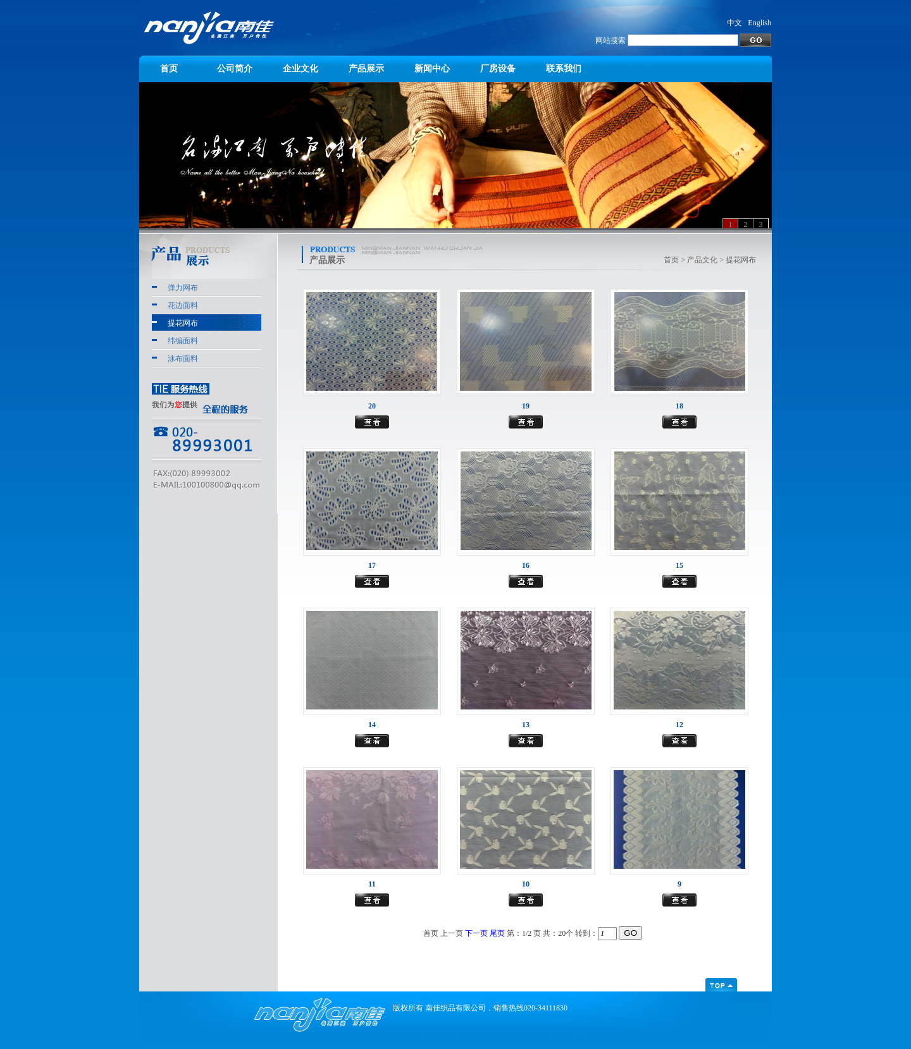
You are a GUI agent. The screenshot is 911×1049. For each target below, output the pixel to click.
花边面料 (183, 305)
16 (526, 565)
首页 (169, 68)
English (759, 22)
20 (372, 406)
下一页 (476, 933)
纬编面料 (183, 340)
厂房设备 (498, 68)
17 (372, 565)
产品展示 (366, 68)
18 (679, 406)
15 (679, 565)
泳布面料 (183, 358)
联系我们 (563, 68)
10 (526, 884)
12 (679, 724)
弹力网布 (183, 287)
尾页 (497, 933)
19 (526, 406)
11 (371, 884)
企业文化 (300, 68)
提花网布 (183, 323)
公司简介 (234, 68)
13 (526, 724)
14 (372, 724)
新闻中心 (432, 68)
